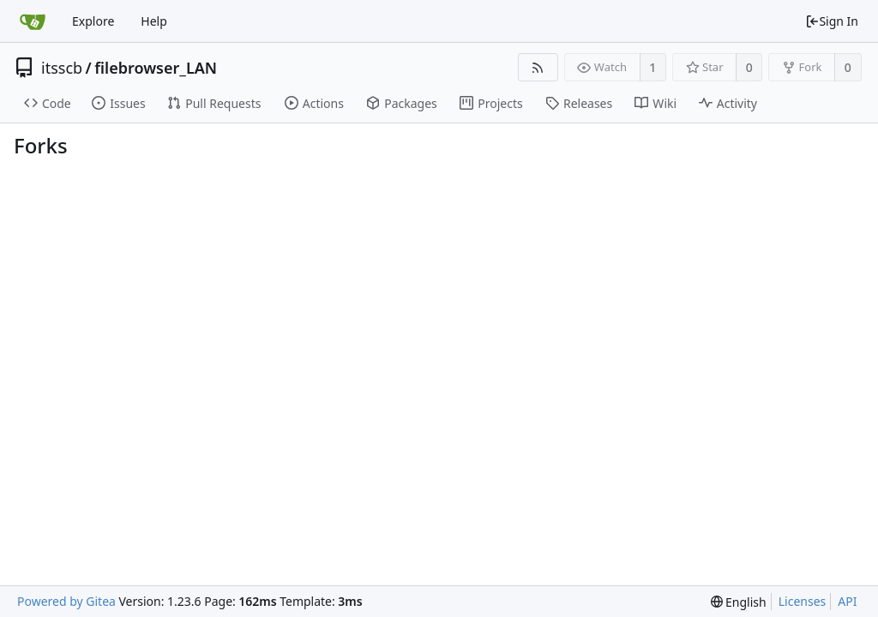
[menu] (739, 602)
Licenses (803, 601)
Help (154, 21)
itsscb (61, 67)
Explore (93, 21)
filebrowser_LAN (155, 67)
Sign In (831, 21)
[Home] (33, 21)
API (847, 601)
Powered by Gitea (66, 601)
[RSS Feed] (538, 67)
